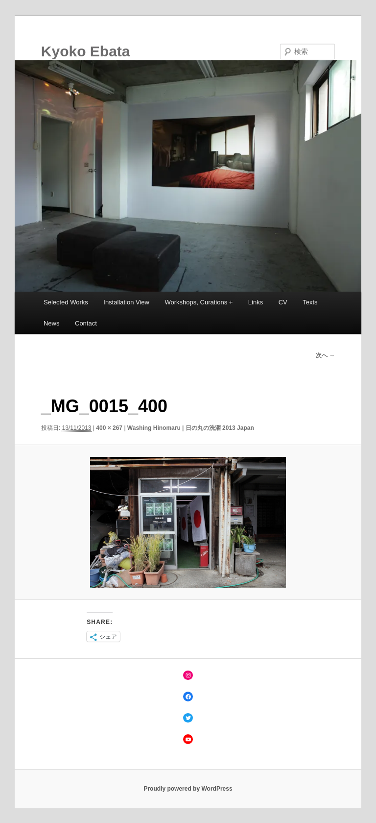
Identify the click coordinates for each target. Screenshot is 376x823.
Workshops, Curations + (199, 302)
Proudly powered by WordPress (187, 788)
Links (255, 302)
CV (283, 302)
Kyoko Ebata (85, 51)
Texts (310, 302)
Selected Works (66, 302)
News (52, 323)
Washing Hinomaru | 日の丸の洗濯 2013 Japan (190, 427)
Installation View (126, 302)
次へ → (325, 355)
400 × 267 (109, 427)
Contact (86, 323)
